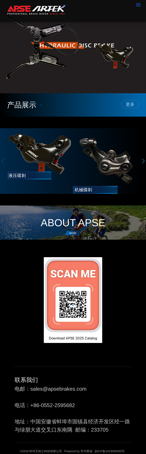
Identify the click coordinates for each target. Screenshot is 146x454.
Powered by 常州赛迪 (78, 451)
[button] (143, 161)
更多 (130, 104)
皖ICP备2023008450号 (110, 451)
